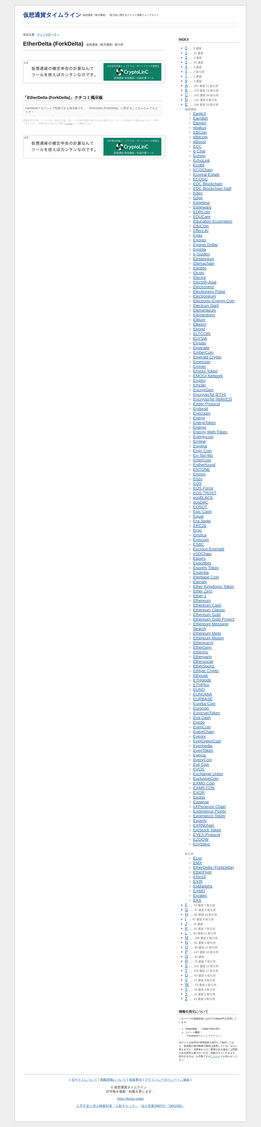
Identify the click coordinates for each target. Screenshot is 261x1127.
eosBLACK (203, 497)
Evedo (199, 722)
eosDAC (200, 502)
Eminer (199, 366)
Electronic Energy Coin (213, 301)
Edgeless (201, 202)
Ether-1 (200, 596)
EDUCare (202, 216)
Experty (200, 820)
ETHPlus (201, 685)
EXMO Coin (204, 783)
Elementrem (204, 315)
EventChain (203, 731)
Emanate (201, 347)
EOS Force (203, 488)
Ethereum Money (208, 638)
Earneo (199, 123)
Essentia (201, 572)
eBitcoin (200, 137)
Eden (198, 193)
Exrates (200, 895)
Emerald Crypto (207, 357)
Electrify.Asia (204, 282)
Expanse (201, 802)
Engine (199, 441)
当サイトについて (84, 1079)
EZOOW (201, 839)
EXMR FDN (203, 788)
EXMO (199, 891)
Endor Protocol (206, 404)
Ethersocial (203, 661)
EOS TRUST (204, 493)
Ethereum (202, 600)
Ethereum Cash (207, 605)
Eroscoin (201, 539)
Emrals (199, 385)
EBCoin (200, 132)
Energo (199, 427)
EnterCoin (202, 460)
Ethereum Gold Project (213, 619)
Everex (199, 736)
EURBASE (203, 699)
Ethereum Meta (207, 633)
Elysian (199, 343)
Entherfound (204, 465)
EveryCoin (202, 760)
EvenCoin (202, 727)
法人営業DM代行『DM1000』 (163, 1106)
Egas (197, 235)
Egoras (199, 240)
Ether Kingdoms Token (213, 586)
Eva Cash (202, 717)
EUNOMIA (202, 694)
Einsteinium (203, 259)
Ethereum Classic (209, 610)
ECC (197, 146)
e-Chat (199, 151)
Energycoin (203, 436)
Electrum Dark (206, 305)
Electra (199, 277)
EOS (197, 483)
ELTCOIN (201, 333)
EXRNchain (203, 825)
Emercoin (201, 362)
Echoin (199, 155)
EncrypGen (203, 390)
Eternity (200, 582)
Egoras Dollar (205, 244)
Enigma (200, 446)
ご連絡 (185, 1079)
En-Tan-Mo (203, 455)
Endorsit (200, 408)
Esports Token (206, 568)
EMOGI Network (208, 376)
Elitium (199, 319)
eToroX (199, 877)
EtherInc (200, 652)
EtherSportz (204, 666)
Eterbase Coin (206, 577)
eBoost (199, 141)
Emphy (199, 380)
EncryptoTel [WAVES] (212, 399)
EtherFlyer (202, 872)
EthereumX (203, 642)
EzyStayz (201, 844)
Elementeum (204, 310)
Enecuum (201, 413)
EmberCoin (203, 352)
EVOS (199, 769)
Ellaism (199, 324)
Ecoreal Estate (206, 174)
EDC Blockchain (208, 184)
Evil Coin (201, 764)
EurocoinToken (206, 713)
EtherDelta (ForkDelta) (213, 867)
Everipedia (202, 745)
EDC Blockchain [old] (212, 188)
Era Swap (202, 521)
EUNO (199, 689)
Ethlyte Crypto (206, 671)
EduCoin (201, 226)
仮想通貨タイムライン (52, 15)
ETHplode (202, 680)
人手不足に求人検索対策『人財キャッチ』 (107, 1106)
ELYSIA (200, 338)
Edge (198, 198)
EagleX (199, 113)
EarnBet (200, 118)
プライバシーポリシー (161, 1079)
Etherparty (202, 656)
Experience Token (209, 816)
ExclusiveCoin (206, 778)
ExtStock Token (207, 830)
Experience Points (209, 811)
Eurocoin (201, 708)
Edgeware (202, 207)
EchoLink (201, 160)
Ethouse (200, 675)
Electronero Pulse (209, 291)
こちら (69, 123)
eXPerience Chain (209, 806)
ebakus (199, 127)
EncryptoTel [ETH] (209, 394)
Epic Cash (202, 511)
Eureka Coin (204, 703)
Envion (199, 474)
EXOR (199, 792)
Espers (199, 558)
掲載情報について (113, 1079)
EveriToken (203, 750)
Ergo (197, 530)
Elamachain (204, 263)
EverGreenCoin (207, 741)
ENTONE (201, 469)
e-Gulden (201, 254)
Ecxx (197, 858)
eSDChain (202, 553)
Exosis (199, 797)
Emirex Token (205, 371)
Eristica (200, 535)
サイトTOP (44, 34)
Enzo (197, 479)
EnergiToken (204, 422)
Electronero (203, 287)
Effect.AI (200, 230)
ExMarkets (202, 886)
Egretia (199, 249)
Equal (198, 516)
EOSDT (200, 507)
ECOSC (200, 179)
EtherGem (202, 647)
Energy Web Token (210, 432)
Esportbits (202, 563)
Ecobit (199, 165)
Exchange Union (208, 774)
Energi (199, 418)
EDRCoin (201, 212)
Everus (199, 755)
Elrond (199, 329)
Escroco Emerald (208, 549)
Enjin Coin (202, 450)
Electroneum (204, 296)
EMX (197, 863)
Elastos (200, 268)
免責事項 (135, 1079)
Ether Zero (202, 591)
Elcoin (198, 273)
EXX (197, 900)
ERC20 (199, 525)
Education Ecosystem (212, 221)
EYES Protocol (206, 834)
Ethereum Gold (207, 614)
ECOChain (203, 170)
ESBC (198, 544)
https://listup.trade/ (130, 1099)
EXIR (198, 881)
